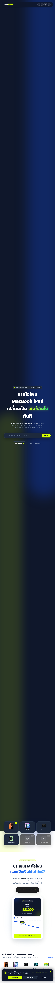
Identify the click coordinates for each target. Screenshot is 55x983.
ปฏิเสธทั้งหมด (29, 977)
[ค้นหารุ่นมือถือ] (27, 435)
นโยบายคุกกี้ (48, 972)
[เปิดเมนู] (49, 4)
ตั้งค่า (44, 977)
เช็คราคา (46, 435)
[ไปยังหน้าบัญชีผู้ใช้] (45, 4)
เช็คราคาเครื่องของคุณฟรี (27, 890)
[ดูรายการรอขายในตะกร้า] (42, 4)
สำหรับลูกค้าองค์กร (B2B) (35, 443)
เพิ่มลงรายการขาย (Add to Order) (28, 936)
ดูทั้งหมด (50, 957)
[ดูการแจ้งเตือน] (38, 4)
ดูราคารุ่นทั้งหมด (19, 443)
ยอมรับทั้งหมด (15, 977)
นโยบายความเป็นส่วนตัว (37, 972)
